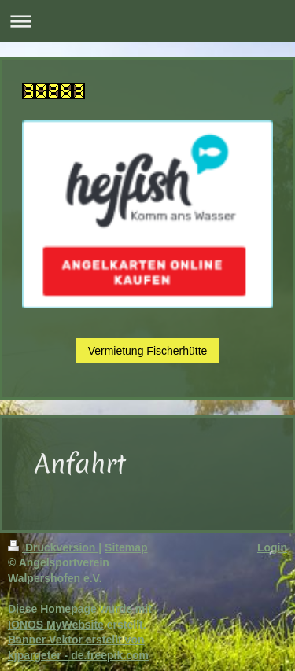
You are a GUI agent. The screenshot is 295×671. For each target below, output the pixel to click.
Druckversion (53, 547)
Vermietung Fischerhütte (148, 351)
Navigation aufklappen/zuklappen (147, 21)
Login (272, 547)
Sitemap (126, 547)
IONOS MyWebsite (56, 624)
